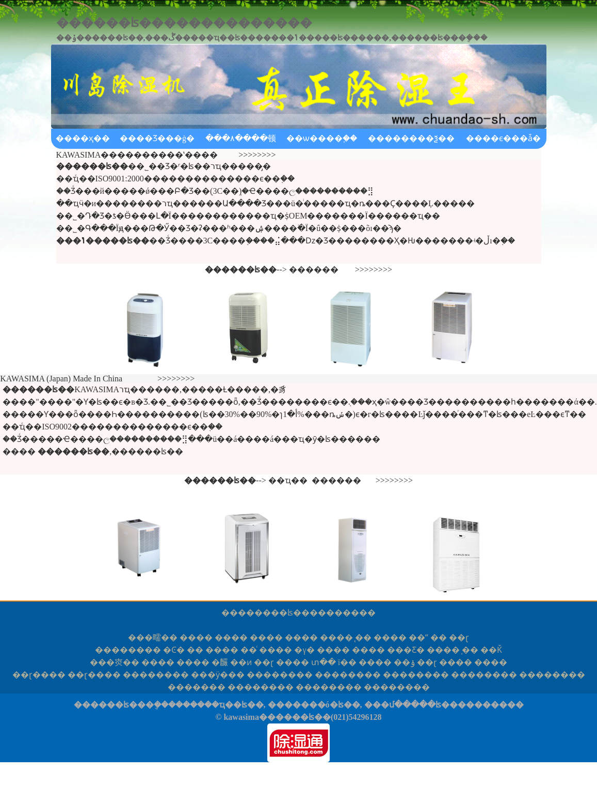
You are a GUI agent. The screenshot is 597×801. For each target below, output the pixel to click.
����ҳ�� (83, 138)
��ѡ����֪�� (321, 138)
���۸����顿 (240, 138)
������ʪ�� (274, 612)
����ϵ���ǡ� (503, 138)
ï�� (347, 662)
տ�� (323, 662)
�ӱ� (217, 674)
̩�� (470, 649)
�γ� (304, 649)
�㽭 (152, 637)
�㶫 (114, 662)
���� (196, 637)
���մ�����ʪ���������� (444, 704)
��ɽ (459, 637)
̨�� (363, 637)
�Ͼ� (174, 649)
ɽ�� (39, 674)
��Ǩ (491, 649)
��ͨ (248, 649)
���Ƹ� (406, 649)
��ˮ (418, 637)
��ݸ (404, 662)
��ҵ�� (288, 480)
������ (313, 269)
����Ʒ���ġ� (157, 138)
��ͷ (241, 662)
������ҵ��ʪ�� (219, 704)
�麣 (220, 662)
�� (438, 637)
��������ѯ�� (411, 138)
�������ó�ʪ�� (314, 704)
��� (196, 687)
